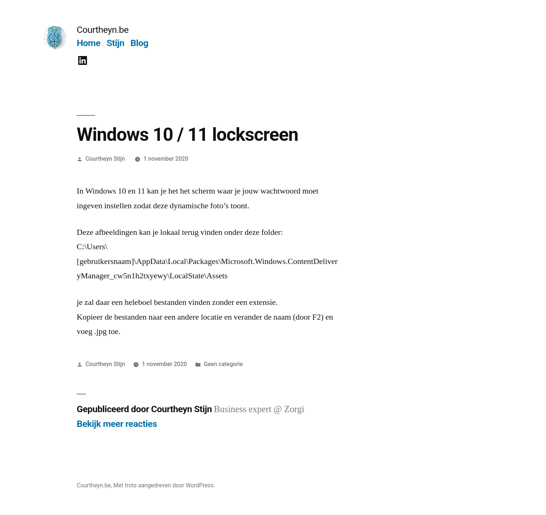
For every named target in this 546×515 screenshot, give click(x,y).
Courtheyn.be (103, 29)
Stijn (115, 43)
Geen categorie (223, 364)
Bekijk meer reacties (117, 423)
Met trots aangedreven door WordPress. (164, 485)
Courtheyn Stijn (105, 158)
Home (88, 43)
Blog (139, 43)
